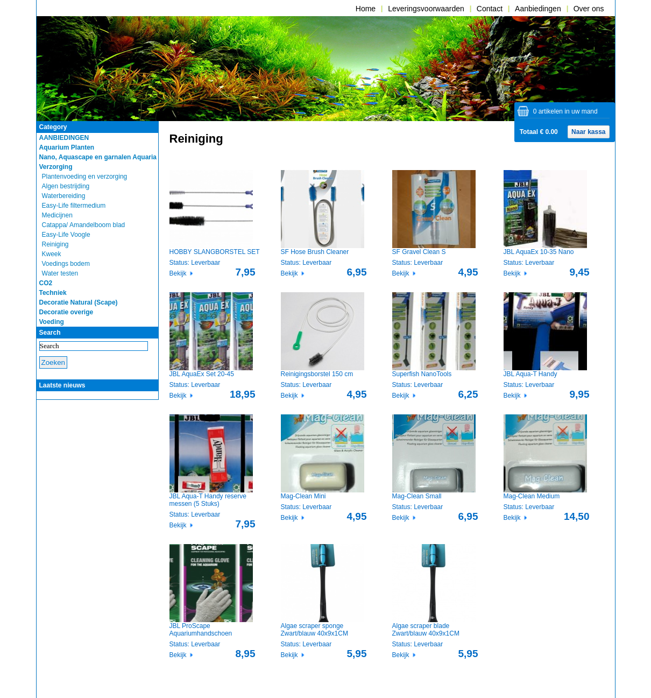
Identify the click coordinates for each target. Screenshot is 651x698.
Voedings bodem (66, 263)
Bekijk (178, 273)
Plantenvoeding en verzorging (85, 176)
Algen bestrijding (66, 186)
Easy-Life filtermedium (74, 205)
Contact (490, 8)
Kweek (51, 254)
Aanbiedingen (538, 8)
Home (366, 8)
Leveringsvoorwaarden (426, 8)
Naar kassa (588, 132)
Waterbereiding (64, 196)
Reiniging (55, 244)
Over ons (589, 8)
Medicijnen (57, 215)
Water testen (60, 273)
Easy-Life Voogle (66, 234)
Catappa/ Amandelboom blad (83, 225)
